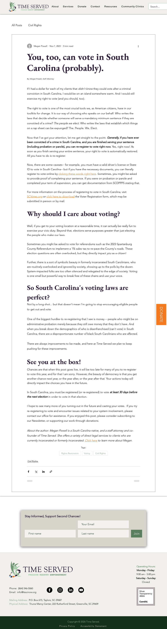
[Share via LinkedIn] (43, 471)
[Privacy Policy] (67, 626)
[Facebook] (49, 590)
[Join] (136, 533)
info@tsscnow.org (26, 592)
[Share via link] (50, 471)
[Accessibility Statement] (93, 626)
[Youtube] (81, 590)
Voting (87, 453)
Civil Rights (35, 25)
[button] (55, 6)
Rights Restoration (70, 453)
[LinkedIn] (70, 590)
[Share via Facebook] (28, 471)
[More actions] (138, 46)
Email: (13, 592)
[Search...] (156, 6)
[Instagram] (60, 590)
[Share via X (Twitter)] (35, 471)
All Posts (17, 25)
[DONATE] (161, 314)
